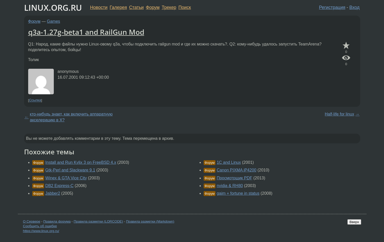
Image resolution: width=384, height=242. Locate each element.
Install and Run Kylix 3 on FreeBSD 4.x (80, 162)
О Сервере (31, 221)
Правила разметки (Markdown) (150, 221)
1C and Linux (229, 162)
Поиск (184, 7)
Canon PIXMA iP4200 (236, 170)
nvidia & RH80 (230, 185)
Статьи (136, 7)
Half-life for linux (339, 114)
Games (53, 21)
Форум (152, 7)
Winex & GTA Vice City (66, 178)
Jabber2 (52, 193)
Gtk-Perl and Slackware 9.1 (70, 170)
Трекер (169, 7)
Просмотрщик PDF (234, 178)
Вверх (354, 222)
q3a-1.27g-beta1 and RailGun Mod (86, 32)
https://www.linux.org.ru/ (41, 231)
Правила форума (57, 221)
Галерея (118, 7)
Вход (354, 7)
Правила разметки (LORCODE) (98, 221)
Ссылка (35, 100)
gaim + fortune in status (238, 193)
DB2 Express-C (59, 185)
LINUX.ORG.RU (53, 7)
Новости (99, 7)
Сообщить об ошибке (40, 226)
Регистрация (332, 7)
